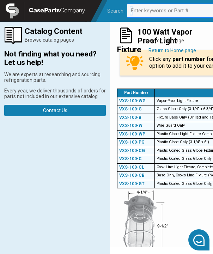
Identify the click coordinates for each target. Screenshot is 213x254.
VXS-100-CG (132, 150)
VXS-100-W (130, 125)
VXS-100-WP (132, 134)
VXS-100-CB (132, 175)
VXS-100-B (130, 117)
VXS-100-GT (132, 183)
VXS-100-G (130, 109)
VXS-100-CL (131, 167)
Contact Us (55, 110)
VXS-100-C (130, 158)
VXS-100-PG (132, 142)
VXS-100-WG (132, 100)
